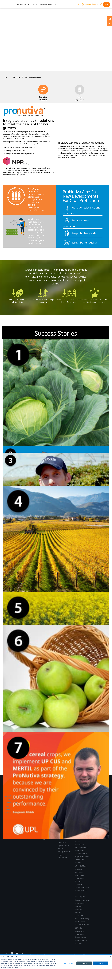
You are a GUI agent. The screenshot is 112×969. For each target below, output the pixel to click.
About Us (20, 4)
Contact (106, 4)
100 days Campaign (64, 852)
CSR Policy (79, 928)
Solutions (34, 4)
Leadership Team (11, 803)
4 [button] (87, 168)
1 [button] (77, 168)
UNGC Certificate (81, 866)
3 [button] (83, 168)
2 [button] (80, 168)
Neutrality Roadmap (82, 900)
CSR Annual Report (82, 925)
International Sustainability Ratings (80, 878)
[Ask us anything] (109, 18)
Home (5, 77)
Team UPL (27, 4)
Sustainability (42, 4)
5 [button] (90, 168)
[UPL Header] (8, 4)
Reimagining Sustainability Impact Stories (80, 934)
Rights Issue (62, 842)
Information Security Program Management (81, 847)
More (56, 4)
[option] (83, 133)
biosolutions (79, 149)
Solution (7, 809)
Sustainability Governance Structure (80, 906)
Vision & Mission (10, 799)
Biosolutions (16, 170)
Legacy (7, 806)
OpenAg (8, 796)
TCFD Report (80, 897)
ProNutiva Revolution (33, 77)
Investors (51, 4)
